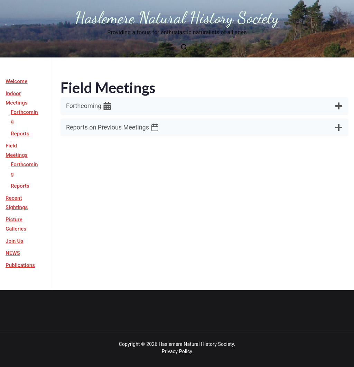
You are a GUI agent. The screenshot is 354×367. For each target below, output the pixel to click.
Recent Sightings (17, 203)
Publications (20, 265)
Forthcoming (24, 117)
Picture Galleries (16, 224)
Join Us (14, 241)
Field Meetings (17, 150)
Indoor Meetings (17, 98)
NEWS (13, 253)
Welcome (16, 81)
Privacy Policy (177, 351)
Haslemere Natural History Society (177, 17)
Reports (20, 134)
